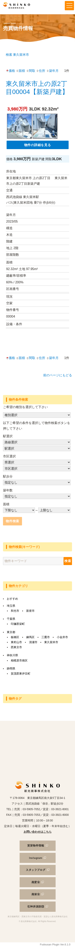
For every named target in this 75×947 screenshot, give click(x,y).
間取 (30, 70)
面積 (20, 70)
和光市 (15, 610)
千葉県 (11, 618)
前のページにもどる (57, 375)
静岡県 (11, 668)
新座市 (30, 610)
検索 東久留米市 (17, 54)
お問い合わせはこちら (38, 831)
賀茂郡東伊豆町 (20, 673)
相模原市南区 (19, 660)
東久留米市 (51, 642)
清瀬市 (33, 642)
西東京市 (16, 647)
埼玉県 (11, 605)
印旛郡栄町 (18, 623)
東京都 (11, 632)
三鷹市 (45, 637)
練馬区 (30, 637)
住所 (40, 70)
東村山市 (16, 642)
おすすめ (12, 598)
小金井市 (62, 637)
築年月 (52, 70)
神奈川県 (12, 655)
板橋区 (15, 637)
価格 (10, 70)
